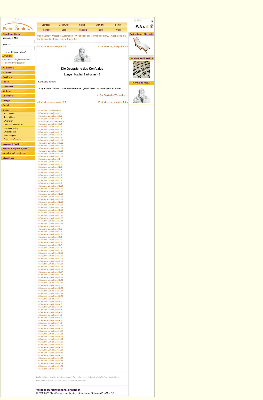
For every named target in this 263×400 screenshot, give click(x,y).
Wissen (6, 110)
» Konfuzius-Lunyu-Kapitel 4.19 (50, 350)
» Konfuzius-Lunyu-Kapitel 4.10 (50, 326)
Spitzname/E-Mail (10, 38)
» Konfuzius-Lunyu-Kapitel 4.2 (50, 304)
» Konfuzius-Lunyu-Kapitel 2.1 (50, 162)
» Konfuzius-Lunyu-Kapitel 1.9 (50, 137)
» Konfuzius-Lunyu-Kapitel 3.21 (50, 283)
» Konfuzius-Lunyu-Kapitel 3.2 (50, 231)
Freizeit (6, 105)
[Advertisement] (78, 8)
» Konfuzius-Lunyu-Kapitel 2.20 (50, 213)
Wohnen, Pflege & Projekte (15, 148)
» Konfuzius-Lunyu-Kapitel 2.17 (50, 205)
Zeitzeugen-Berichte (12, 139)
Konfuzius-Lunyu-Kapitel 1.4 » (113, 46)
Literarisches (8, 96)
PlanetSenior (8, 158)
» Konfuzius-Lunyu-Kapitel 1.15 (50, 154)
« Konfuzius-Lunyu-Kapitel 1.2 (51, 46)
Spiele (82, 25)
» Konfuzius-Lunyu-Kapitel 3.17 (50, 272)
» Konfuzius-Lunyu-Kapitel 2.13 (50, 194)
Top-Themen (9, 114)
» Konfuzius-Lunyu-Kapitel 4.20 (50, 353)
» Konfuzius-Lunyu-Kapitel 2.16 (50, 202)
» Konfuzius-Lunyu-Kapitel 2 (49, 159)
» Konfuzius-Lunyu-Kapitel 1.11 (50, 143)
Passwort (6, 45)
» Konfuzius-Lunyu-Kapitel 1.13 (50, 148)
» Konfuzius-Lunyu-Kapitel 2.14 (50, 197)
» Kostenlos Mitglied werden (16, 59)
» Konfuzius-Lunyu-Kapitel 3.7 (50, 245)
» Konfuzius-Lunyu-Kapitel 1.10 (50, 140)
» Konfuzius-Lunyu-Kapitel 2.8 (50, 180)
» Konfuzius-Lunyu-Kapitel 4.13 (50, 334)
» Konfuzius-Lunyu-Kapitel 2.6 (50, 175)
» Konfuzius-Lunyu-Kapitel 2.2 (50, 164)
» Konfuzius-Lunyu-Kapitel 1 (49, 113)
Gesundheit (8, 86)
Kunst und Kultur (11, 128)
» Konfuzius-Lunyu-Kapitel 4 (49, 299)
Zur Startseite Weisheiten (113, 95)
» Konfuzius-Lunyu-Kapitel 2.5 (50, 172)
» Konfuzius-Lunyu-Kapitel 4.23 (50, 361)
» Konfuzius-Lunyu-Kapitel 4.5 (50, 312)
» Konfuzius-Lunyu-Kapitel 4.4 (50, 309)
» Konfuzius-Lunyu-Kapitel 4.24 (50, 363)
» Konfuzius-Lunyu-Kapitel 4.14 (50, 336)
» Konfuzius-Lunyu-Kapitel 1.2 (50, 119)
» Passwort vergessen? (13, 62)
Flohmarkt (82, 30)
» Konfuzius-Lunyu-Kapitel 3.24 (50, 291)
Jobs (64, 30)
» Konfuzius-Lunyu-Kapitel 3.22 (50, 285)
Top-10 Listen (9, 117)
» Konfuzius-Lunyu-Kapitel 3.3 (50, 234)
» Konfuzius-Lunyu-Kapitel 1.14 (50, 151)
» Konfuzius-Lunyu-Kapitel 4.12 (50, 331)
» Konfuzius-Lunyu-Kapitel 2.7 (50, 178)
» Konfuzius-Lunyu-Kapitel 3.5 (50, 240)
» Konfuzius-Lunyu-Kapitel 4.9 (50, 323)
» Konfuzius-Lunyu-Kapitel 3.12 (50, 258)
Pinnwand (46, 30)
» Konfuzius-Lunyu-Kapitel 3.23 (50, 288)
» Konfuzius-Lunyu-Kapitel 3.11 (50, 256)
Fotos (100, 30)
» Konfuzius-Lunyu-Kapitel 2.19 (50, 210)
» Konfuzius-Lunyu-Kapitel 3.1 (50, 229)
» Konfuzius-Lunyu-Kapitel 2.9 (50, 183)
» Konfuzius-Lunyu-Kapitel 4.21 (50, 355)
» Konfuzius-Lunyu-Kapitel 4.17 (50, 344)
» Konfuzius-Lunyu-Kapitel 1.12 (50, 145)
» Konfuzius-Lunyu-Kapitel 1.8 (50, 135)
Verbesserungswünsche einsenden (58, 389)
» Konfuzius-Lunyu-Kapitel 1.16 (50, 156)
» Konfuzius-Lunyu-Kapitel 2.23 (50, 221)
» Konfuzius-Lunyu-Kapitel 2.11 (50, 188)
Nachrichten (8, 68)
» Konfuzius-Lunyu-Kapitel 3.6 (50, 242)
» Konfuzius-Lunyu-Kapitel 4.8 (50, 320)
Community (64, 25)
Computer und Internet (13, 124)
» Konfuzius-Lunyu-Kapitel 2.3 (50, 167)
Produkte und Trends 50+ (14, 153)
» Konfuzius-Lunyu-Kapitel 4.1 (50, 301)
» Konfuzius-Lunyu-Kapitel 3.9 (50, 250)
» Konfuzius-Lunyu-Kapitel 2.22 (50, 218)
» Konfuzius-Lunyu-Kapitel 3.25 (50, 293)
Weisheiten (8, 121)
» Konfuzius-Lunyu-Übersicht (49, 111)
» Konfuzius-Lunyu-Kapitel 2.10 (50, 186)
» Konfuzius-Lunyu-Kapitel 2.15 (50, 199)
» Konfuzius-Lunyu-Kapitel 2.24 (50, 223)
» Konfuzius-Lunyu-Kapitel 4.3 (50, 307)
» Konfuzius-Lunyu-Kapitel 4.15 (50, 339)
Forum (118, 25)
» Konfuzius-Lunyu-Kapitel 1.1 (50, 116)
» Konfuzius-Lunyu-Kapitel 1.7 (50, 132)
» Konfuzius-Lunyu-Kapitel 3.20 (50, 280)
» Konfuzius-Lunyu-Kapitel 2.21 (50, 215)
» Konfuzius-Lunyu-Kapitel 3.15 (50, 266)
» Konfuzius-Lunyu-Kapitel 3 (49, 226)
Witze (118, 30)
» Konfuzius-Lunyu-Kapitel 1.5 (50, 127)
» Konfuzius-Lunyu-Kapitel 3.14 (50, 264)
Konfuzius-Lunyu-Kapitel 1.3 (63, 39)
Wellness (7, 91)
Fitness (6, 82)
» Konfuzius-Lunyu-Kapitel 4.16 (50, 342)
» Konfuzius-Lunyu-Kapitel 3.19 (50, 277)
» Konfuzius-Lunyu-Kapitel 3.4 (50, 237)
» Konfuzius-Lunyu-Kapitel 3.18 (50, 274)
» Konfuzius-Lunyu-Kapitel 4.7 (50, 318)
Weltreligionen (10, 132)
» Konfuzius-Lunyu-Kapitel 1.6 (50, 129)
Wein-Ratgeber (10, 136)
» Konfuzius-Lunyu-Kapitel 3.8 (50, 248)
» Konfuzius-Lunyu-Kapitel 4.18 (50, 347)
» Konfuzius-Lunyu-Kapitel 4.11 (50, 328)
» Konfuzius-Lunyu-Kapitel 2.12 (50, 191)
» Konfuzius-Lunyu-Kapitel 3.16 (50, 269)
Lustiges (6, 100)
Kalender (7, 72)
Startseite (46, 25)
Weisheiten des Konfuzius (88, 35)
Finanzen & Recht (11, 144)
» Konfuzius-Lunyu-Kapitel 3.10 (50, 253)
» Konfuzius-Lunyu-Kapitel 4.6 (50, 315)
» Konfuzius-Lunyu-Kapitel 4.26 (50, 369)
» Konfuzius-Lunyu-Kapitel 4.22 (50, 358)
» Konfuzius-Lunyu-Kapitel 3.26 (50, 296)
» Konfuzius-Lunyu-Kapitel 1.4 (50, 124)
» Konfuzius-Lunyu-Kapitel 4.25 (50, 366)
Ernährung (8, 77)
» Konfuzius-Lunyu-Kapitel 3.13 (50, 261)
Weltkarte (100, 25)
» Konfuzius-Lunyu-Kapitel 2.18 (50, 207)
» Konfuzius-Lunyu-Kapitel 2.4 (50, 170)
